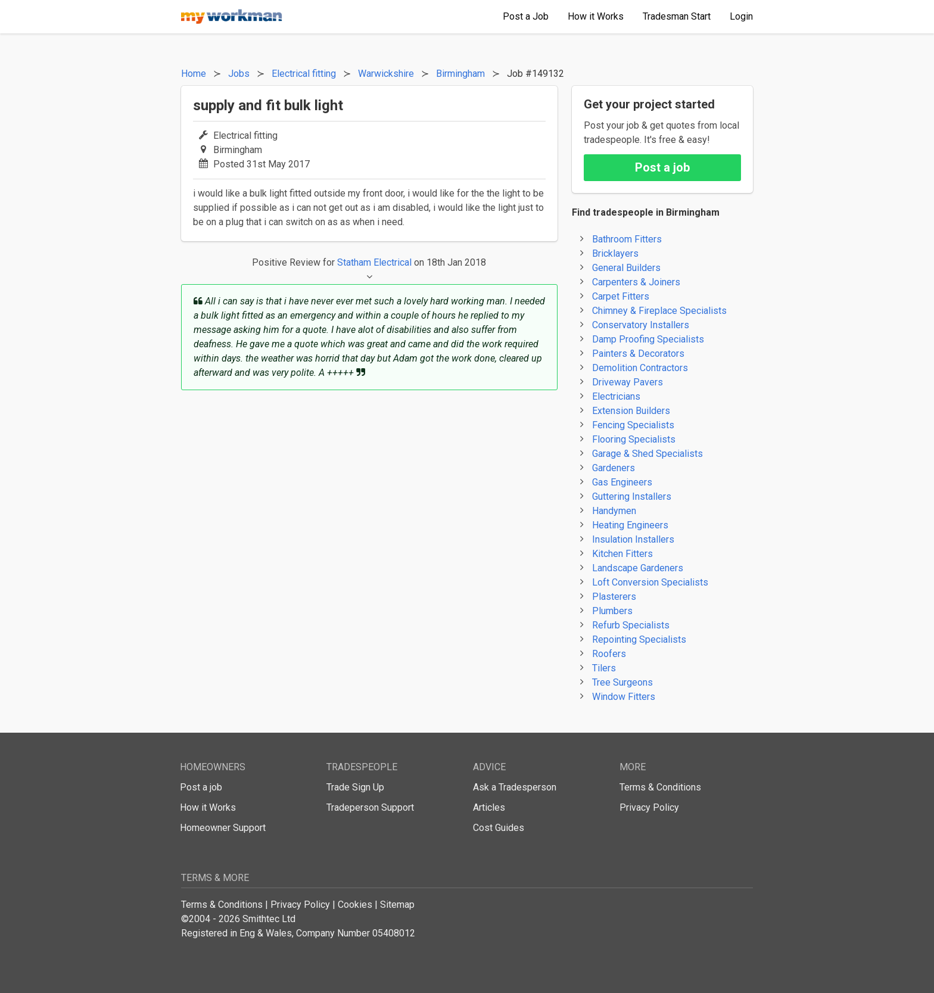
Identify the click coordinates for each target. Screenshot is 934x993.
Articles (489, 807)
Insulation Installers (633, 539)
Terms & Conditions (660, 787)
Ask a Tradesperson (514, 787)
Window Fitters (623, 696)
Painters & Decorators (638, 353)
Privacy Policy (649, 807)
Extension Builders (631, 410)
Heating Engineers (630, 525)
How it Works (208, 807)
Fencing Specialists (633, 425)
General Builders (626, 267)
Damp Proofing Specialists (648, 339)
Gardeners (613, 468)
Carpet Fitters (620, 296)
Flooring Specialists (633, 439)
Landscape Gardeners (637, 568)
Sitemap (397, 904)
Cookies (355, 904)
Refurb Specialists (631, 625)
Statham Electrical (374, 262)
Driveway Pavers (627, 382)
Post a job (662, 167)
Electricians (616, 396)
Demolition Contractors (640, 367)
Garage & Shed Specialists (647, 453)
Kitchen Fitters (622, 553)
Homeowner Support (223, 827)
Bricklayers (615, 253)
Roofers (609, 653)
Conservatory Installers (640, 325)
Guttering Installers (631, 496)
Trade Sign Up (355, 787)
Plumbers (612, 611)
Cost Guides (498, 827)
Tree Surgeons (622, 682)
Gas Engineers (622, 482)
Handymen (614, 510)
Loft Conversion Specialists (650, 582)
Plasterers (614, 596)
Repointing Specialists (639, 639)
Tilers (604, 668)
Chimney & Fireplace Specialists (659, 310)
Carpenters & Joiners (636, 282)
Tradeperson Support (370, 807)
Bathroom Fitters (627, 239)
